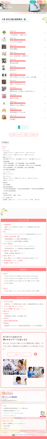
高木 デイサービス (29, 154)
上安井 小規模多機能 (8, 163)
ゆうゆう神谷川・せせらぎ (22, 278)
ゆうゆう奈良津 (9, 281)
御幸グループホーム (8, 180)
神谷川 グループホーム (20, 178)
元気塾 (6, 253)
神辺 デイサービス (18, 154)
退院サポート (8, 229)
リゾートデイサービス (10, 234)
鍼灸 (15, 195)
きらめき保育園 (38, 325)
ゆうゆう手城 (35, 281)
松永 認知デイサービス (22, 159)
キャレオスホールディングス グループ (25, 434)
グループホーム (7, 176)
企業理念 (7, 304)
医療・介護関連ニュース (14, 423)
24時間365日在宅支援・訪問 (12, 236)
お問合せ (39, 2)
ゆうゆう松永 (18, 281)
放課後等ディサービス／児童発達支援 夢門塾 (18, 325)
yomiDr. (6, 428)
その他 (19, 195)
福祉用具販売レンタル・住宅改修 (13, 260)
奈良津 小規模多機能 (8, 165)
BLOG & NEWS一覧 (20, 134)
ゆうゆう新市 (34, 278)
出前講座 (12, 253)
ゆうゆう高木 (8, 291)
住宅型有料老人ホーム (10, 248)
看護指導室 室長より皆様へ (36, 304)
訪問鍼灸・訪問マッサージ (11, 263)
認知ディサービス (7, 157)
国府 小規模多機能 (30, 163)
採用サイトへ (19, 354)
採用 (32, 2)
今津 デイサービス (19, 152)
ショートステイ (7, 172)
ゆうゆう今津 (25, 276)
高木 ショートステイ (8, 174)
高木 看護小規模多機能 (9, 169)
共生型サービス (33, 258)
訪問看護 (25, 241)
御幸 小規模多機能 (29, 167)
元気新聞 (5, 199)
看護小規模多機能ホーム (24, 239)
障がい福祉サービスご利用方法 (13, 258)
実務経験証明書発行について (11, 410)
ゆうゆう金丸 (34, 276)
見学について (23, 227)
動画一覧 (37, 199)
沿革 (25, 316)
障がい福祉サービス (9, 255)
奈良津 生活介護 (7, 195)
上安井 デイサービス (8, 152)
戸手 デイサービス (30, 152)
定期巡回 (5, 182)
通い (5, 231)
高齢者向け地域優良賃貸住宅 (26, 248)
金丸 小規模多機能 (18, 167)
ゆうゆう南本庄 (9, 283)
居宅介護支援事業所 (8, 186)
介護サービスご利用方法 (11, 227)
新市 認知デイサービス (9, 159)
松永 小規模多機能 (19, 165)
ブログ (11, 32)
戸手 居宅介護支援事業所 (9, 188)
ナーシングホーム (29, 246)
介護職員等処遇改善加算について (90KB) (15, 408)
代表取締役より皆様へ (10, 316)
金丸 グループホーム (33, 178)
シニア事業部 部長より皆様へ (19, 304)
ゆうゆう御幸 (27, 281)
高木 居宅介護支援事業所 (23, 188)
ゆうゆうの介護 (8, 301)
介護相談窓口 (7, 224)
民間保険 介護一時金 (34, 227)
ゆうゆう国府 (36, 291)
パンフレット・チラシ (22, 199)
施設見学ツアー (19, 253)
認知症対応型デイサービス (34, 234)
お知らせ (4, 146)
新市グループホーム (8, 178)
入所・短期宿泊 (8, 243)
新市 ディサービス (8, 154)
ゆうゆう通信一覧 (13, 306)
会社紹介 (6, 313)
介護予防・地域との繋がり (11, 251)
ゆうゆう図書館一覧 (32, 134)
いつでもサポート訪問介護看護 (13, 241)
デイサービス (6, 150)
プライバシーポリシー (9, 415)
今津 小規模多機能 (19, 163)
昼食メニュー (12, 199)
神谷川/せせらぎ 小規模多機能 (33, 165)
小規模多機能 (6, 161)
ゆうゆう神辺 (17, 276)
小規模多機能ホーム (10, 239)
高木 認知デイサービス (35, 159)
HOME (11, 134)
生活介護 (5, 193)
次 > (27, 127)
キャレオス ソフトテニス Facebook (13, 413)
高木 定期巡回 (6, 184)
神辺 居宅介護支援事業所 (37, 188)
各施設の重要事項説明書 (11, 321)
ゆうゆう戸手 (8, 276)
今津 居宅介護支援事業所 (19, 32)
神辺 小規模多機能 (8, 167)
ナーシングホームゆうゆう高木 (22, 291)
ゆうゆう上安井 (9, 278)
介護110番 (7, 426)
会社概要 (20, 316)
